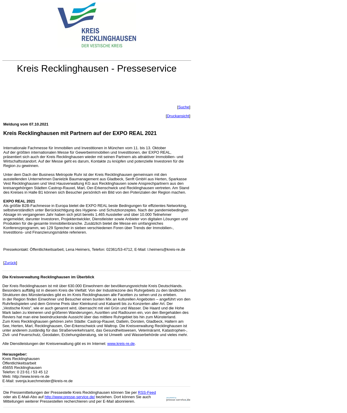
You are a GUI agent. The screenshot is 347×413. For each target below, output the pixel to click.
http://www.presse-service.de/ (69, 397)
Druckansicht (178, 116)
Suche (183, 107)
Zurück (10, 263)
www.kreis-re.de (121, 343)
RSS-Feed (147, 392)
